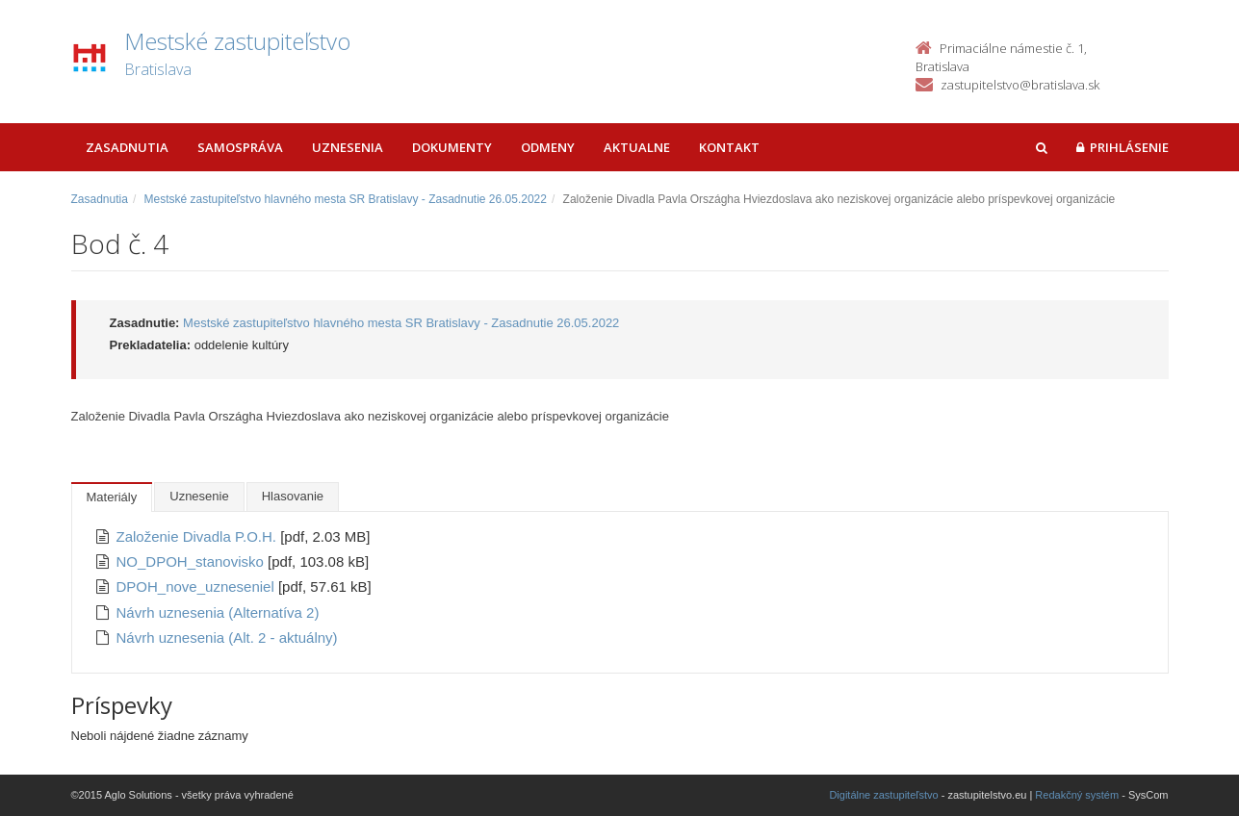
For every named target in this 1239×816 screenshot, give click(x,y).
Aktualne (637, 147)
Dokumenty (452, 147)
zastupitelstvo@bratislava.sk (1020, 84)
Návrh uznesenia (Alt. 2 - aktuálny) (227, 637)
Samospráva (240, 147)
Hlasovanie (292, 496)
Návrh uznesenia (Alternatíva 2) (218, 612)
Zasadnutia (127, 147)
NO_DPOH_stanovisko (192, 561)
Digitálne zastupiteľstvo (883, 795)
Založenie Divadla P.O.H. (198, 536)
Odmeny (548, 147)
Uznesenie (198, 496)
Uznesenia (347, 147)
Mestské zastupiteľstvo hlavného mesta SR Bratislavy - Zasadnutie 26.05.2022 (345, 199)
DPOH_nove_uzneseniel (197, 586)
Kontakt (729, 147)
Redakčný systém (1077, 795)
